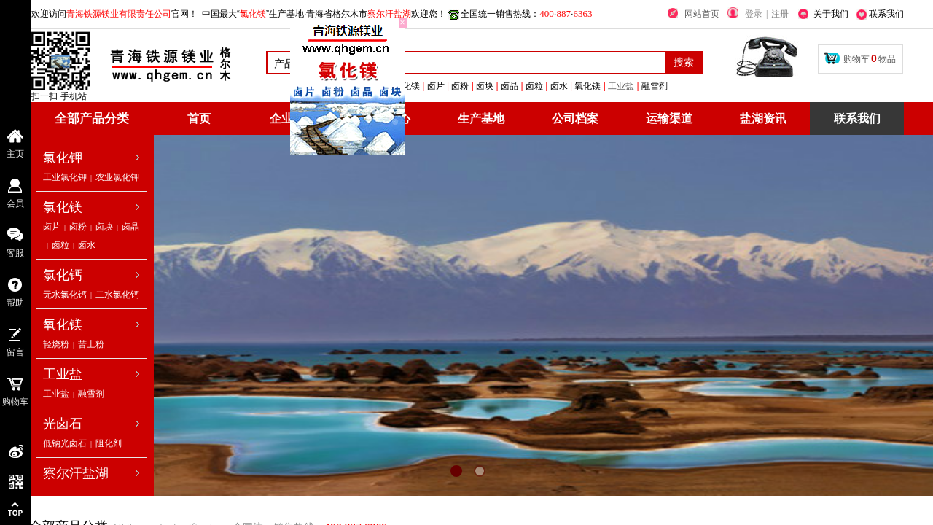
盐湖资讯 (763, 118)
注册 (780, 14)
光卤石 (62, 423)
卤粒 (60, 245)
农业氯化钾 (117, 177)
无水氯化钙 (65, 294)
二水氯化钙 (117, 294)
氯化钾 (62, 157)
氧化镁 (62, 324)
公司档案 (575, 118)
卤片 (51, 227)
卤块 (104, 227)
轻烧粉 (56, 344)
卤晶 (130, 227)
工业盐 (686, 86)
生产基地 (481, 118)
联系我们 (857, 118)
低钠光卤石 (65, 443)
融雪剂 (91, 394)
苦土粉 (91, 344)
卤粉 (78, 227)
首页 (199, 118)
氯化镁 (62, 207)
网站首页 (701, 14)
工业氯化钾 (65, 177)
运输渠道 (669, 118)
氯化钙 (62, 275)
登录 (753, 14)
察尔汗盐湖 (76, 473)
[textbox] (498, 62)
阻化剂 (108, 443)
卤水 (86, 245)
